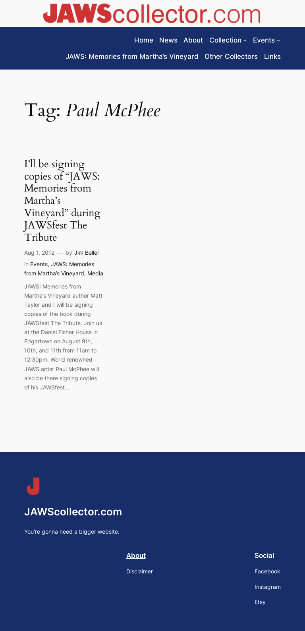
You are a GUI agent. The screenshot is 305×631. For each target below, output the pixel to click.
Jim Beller (86, 252)
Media (95, 273)
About (136, 555)
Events (39, 264)
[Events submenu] (278, 40)
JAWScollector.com (73, 511)
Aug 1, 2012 (39, 252)
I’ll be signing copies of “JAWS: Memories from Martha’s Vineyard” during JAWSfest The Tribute (62, 201)
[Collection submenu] (245, 40)
